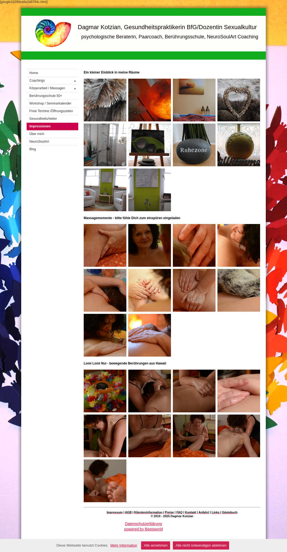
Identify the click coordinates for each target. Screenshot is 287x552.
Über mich (36, 134)
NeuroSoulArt (39, 141)
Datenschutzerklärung (143, 524)
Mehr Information (123, 545)
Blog (32, 149)
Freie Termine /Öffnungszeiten (51, 111)
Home (33, 73)
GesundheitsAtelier (43, 119)
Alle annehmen (155, 545)
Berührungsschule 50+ (45, 96)
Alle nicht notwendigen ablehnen (201, 545)
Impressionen (40, 126)
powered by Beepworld (143, 529)
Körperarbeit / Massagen (53, 88)
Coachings (53, 81)
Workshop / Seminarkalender (50, 103)
